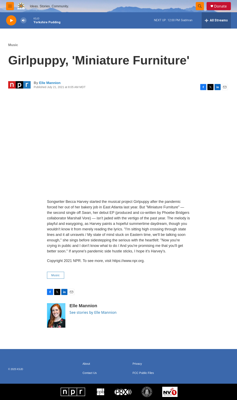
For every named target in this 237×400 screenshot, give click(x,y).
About (86, 363)
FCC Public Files (143, 373)
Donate (220, 6)
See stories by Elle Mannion (92, 312)
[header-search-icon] (200, 6)
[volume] (23, 20)
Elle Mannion (49, 83)
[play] (11, 20)
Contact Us (90, 373)
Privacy (137, 363)
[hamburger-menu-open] (10, 6)
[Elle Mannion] (56, 315)
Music (13, 45)
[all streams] (216, 20)
